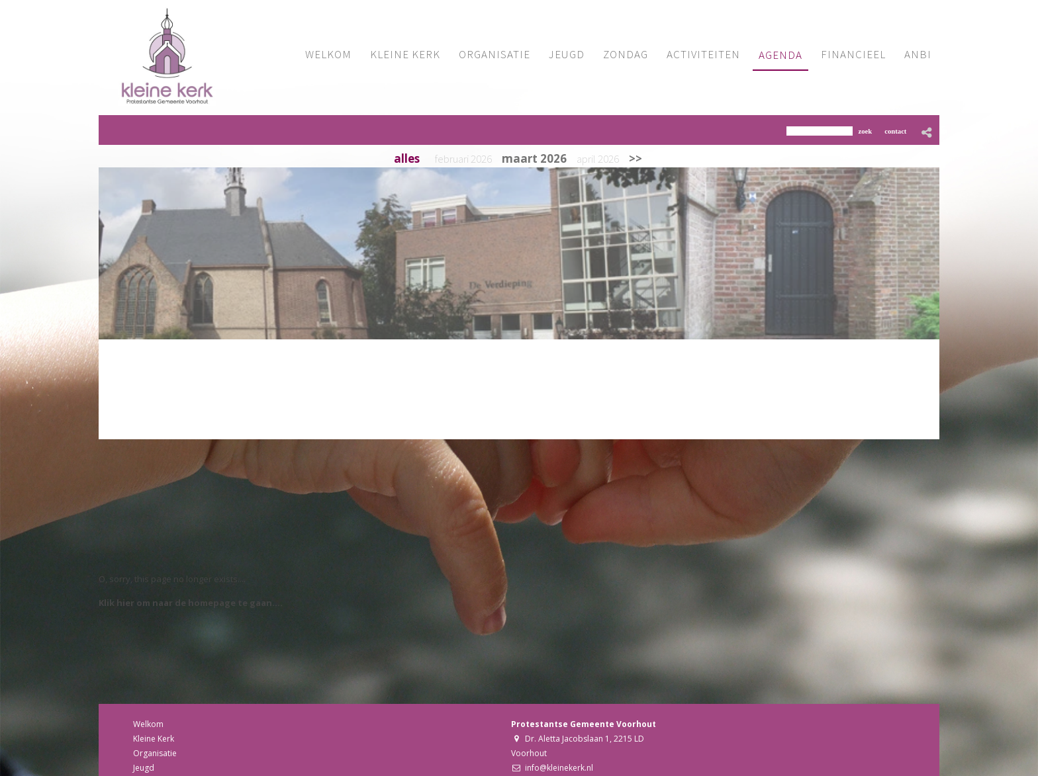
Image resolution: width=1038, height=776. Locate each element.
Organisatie (155, 753)
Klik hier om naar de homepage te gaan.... (191, 603)
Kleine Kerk (153, 738)
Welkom (148, 724)
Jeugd (143, 767)
